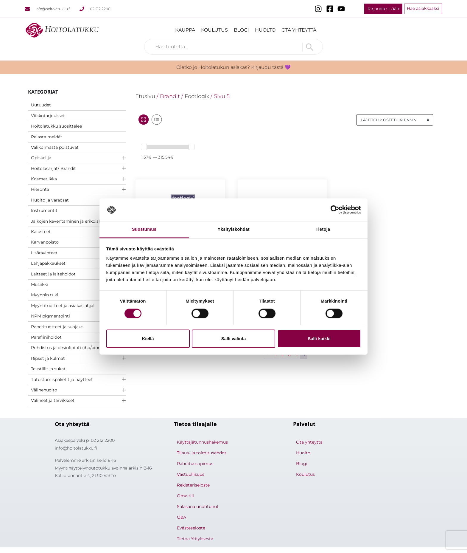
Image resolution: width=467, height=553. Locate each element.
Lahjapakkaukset (48, 263)
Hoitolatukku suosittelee (56, 126)
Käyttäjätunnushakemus (202, 442)
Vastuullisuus (190, 474)
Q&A (181, 517)
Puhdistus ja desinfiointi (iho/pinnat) (68, 347)
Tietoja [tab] (323, 229)
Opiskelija (41, 157)
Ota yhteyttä (298, 30)
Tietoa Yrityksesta (195, 538)
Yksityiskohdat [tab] (233, 229)
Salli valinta (233, 338)
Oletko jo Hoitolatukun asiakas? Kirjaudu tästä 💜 (233, 67)
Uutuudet (41, 105)
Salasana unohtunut (198, 506)
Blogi (241, 30)
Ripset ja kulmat (48, 358)
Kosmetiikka (44, 179)
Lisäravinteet (44, 252)
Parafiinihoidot (46, 337)
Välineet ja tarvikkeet (52, 400)
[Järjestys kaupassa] (395, 120)
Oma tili (185, 495)
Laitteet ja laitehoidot (53, 274)
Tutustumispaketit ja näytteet (62, 379)
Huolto (265, 30)
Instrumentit (44, 210)
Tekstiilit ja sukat (48, 368)
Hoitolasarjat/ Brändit (53, 168)
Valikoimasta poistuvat (55, 147)
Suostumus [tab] (144, 229)
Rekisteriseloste (193, 485)
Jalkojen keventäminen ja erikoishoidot (71, 221)
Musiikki (39, 284)
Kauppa (185, 30)
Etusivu (145, 96)
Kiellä (148, 338)
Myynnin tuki (44, 295)
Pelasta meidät (46, 137)
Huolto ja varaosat (50, 200)
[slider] (144, 147)
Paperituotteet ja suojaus (57, 326)
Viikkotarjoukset (48, 115)
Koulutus (214, 30)
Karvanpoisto (45, 242)
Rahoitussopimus (195, 463)
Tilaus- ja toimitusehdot (201, 453)
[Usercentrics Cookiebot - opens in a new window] (335, 209)
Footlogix (197, 96)
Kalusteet (41, 231)
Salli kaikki (319, 338)
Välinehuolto (44, 390)
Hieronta (40, 189)
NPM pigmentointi (50, 316)
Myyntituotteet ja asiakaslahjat (63, 305)
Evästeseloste (191, 528)
